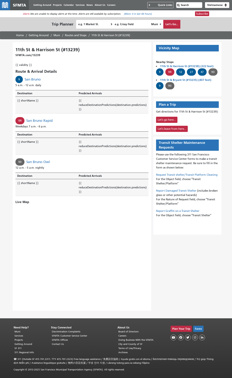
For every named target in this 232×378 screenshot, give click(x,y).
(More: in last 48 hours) (138, 13)
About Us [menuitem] (100, 5)
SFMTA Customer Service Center (69, 335)
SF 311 (18, 348)
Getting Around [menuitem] (42, 5)
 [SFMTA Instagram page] (195, 337)
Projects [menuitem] (57, 5)
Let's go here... (167, 119)
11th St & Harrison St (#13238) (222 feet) (187, 66)
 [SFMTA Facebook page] (180, 337)
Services (18, 335)
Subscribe (202, 13)
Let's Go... (171, 24)
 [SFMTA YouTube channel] (173, 337)
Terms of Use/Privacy (129, 348)
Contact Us (58, 344)
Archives (123, 352)
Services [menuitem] (80, 5)
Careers (122, 335)
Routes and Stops (75, 35)
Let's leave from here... (172, 128)
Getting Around (39, 35)
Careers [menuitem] (111, 5)
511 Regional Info (24, 352)
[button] (217, 5)
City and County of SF (130, 344)
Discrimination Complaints (66, 331)
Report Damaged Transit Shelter (176, 190)
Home (20, 35)
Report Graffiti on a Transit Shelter (177, 211)
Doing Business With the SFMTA (136, 339)
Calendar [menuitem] (69, 5)
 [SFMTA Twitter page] (187, 337)
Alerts (26, 13)
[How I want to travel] (156, 24)
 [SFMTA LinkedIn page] (202, 337)
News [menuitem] (89, 5)
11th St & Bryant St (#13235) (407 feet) (185, 80)
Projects (18, 339)
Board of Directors (128, 331)
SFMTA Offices (60, 339)
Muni (56, 35)
